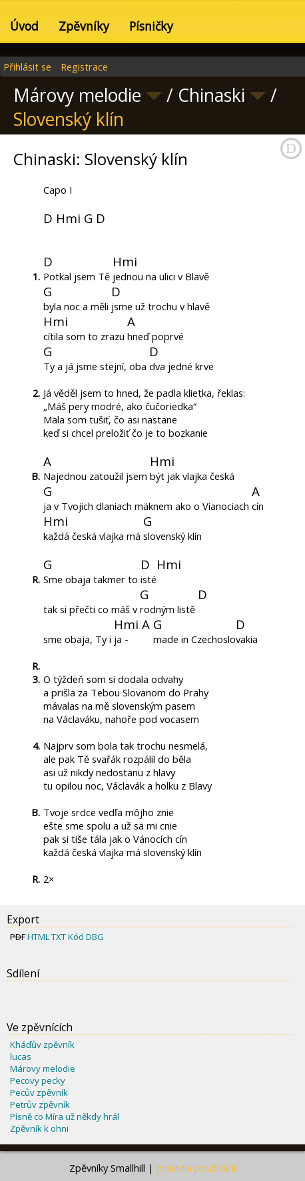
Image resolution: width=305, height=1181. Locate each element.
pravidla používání (196, 1167)
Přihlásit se (27, 66)
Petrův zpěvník (40, 1104)
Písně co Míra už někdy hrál (64, 1116)
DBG (95, 937)
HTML (38, 937)
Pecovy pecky (37, 1080)
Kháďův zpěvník (42, 1045)
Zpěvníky (84, 26)
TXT (58, 937)
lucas (20, 1057)
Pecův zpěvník (39, 1092)
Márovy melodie (42, 1068)
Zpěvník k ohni (39, 1128)
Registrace (84, 66)
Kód (76, 937)
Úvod (24, 26)
